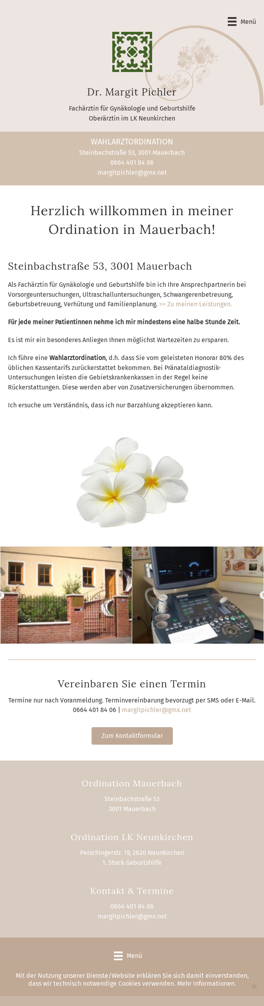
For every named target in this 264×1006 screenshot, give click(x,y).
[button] (132, 736)
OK (132, 994)
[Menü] (242, 21)
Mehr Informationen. (206, 983)
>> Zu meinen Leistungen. (195, 304)
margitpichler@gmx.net (132, 172)
